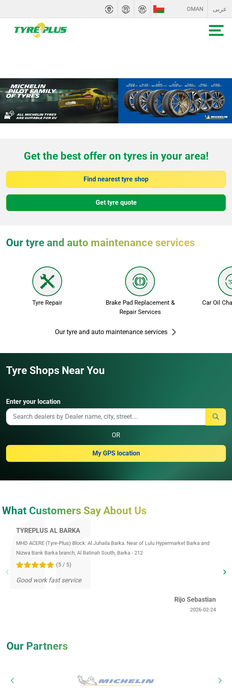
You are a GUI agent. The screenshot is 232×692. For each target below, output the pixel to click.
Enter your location (33, 401)
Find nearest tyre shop (116, 179)
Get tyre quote (116, 202)
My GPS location (116, 453)
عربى (220, 9)
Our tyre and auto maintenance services (116, 332)
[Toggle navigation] (216, 30)
